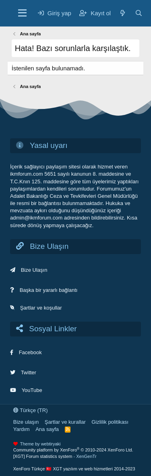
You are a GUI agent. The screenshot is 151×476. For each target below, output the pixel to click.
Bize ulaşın (26, 422)
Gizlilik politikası (109, 422)
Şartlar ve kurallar (65, 422)
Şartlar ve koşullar (41, 308)
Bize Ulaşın (34, 270)
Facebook (30, 352)
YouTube (32, 390)
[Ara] (138, 13)
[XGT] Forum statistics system (55, 456)
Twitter (28, 372)
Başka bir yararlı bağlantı (49, 290)
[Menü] (22, 13)
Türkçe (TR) (30, 410)
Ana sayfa (47, 429)
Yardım (21, 429)
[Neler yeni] (122, 13)
